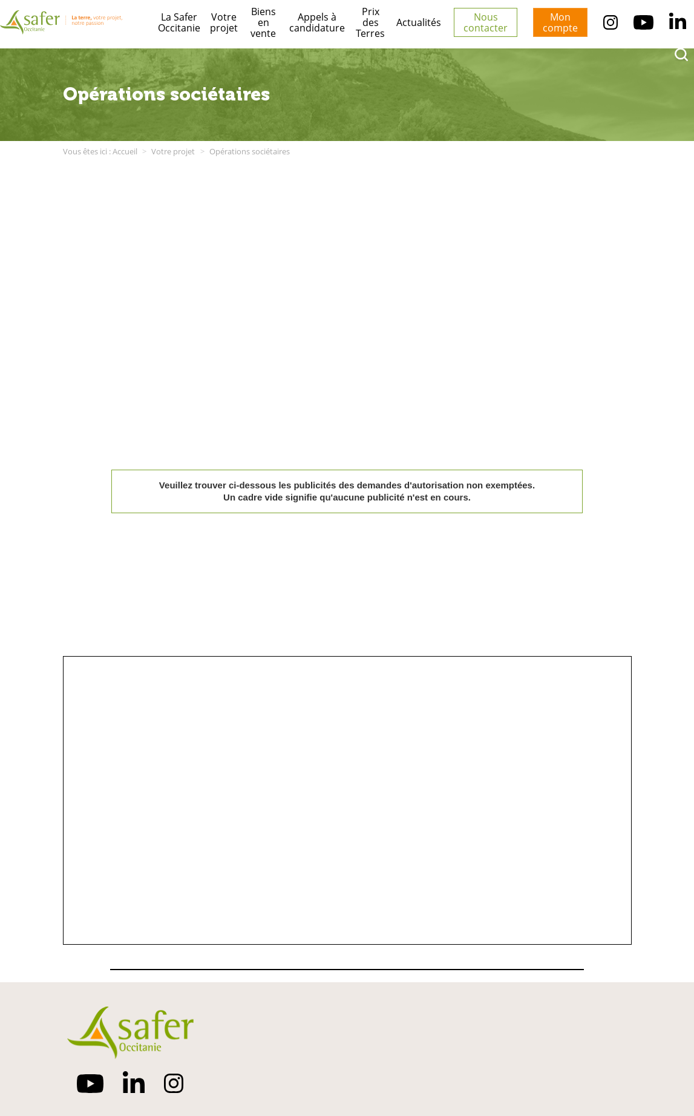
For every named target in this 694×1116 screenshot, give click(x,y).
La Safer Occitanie (179, 22)
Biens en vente (263, 22)
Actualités (418, 22)
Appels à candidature (317, 22)
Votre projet (224, 22)
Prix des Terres (370, 22)
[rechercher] (681, 54)
